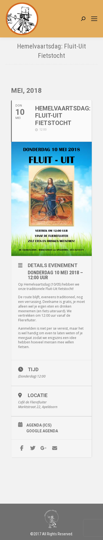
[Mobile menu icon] (94, 18)
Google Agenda (42, 431)
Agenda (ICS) (39, 425)
